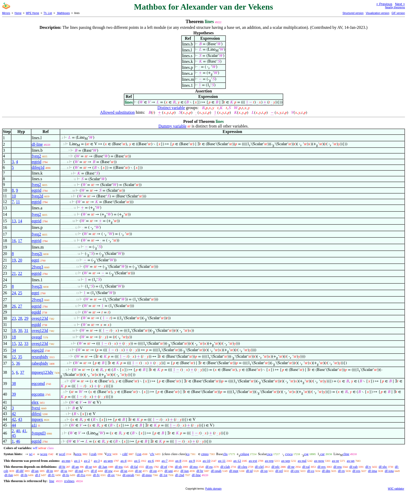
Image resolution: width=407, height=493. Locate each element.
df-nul (79, 471)
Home (18, 13)
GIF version (398, 13)
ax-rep (269, 461)
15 (14, 343)
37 (22, 372)
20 (20, 260)
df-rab (353, 467)
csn (139, 454)
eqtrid (36, 161)
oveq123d (40, 318)
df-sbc (383, 467)
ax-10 (207, 461)
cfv (152, 454)
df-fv (96, 475)
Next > (400, 4)
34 (14, 350)
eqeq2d (38, 350)
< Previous (384, 4)
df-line (37, 144)
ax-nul (302, 461)
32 (20, 343)
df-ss (63, 471)
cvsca (289, 454)
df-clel (259, 467)
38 (14, 383)
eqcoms (38, 394)
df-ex (149, 467)
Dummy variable (172, 126)
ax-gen (108, 461)
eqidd (36, 312)
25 (20, 293)
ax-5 (137, 461)
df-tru (119, 467)
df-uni (169, 471)
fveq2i (37, 253)
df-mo (193, 467)
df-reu (338, 467)
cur (322, 454)
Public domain (213, 488)
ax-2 (87, 461)
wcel (62, 454)
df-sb (178, 467)
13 (14, 221)
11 (18, 201)
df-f (37, 475)
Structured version (352, 13)
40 (18, 431)
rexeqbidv (40, 357)
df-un (34, 471)
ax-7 (164, 461)
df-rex (321, 467)
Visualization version (377, 13)
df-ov (111, 475)
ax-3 (97, 461)
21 (14, 273)
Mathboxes (63, 13)
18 (14, 330)
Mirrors (6, 13)
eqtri (35, 260)
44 (14, 425)
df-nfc (276, 467)
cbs (225, 454)
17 (20, 240)
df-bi (62, 467)
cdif (124, 454)
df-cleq (242, 467)
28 (20, 318)
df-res (356, 471)
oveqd (37, 337)
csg (306, 454)
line (51, 481)
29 (26, 318)
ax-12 (237, 461)
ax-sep (285, 461)
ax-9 (192, 461)
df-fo (65, 475)
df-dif (20, 471)
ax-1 (77, 461)
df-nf (163, 467)
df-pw (109, 471)
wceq (43, 454)
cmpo (205, 454)
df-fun (8, 475)
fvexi (36, 408)
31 (26, 330)
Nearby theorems (395, 7)
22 (20, 273)
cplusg (244, 454)
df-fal (134, 467)
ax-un (351, 461)
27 (20, 306)
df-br (199, 471)
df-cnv (294, 471)
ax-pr (335, 461)
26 (14, 306)
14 (20, 221)
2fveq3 (37, 267)
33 (26, 343)
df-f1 (51, 475)
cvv (109, 454)
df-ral (306, 467)
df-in (49, 471)
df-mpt (233, 471)
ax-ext (253, 461)
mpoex (37, 419)
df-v (368, 467)
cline (346, 454)
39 (14, 394)
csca (269, 454)
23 (14, 318)
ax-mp (66, 461)
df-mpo (147, 475)
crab (93, 454)
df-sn (123, 471)
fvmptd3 (39, 433)
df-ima (372, 471)
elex (35, 402)
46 (18, 441)
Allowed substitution (117, 112)
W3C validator (396, 488)
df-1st (163, 475)
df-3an (102, 467)
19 (14, 260)
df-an (75, 467)
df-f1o (81, 475)
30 (20, 330)
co (187, 454)
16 (14, 240)
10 (14, 196)
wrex (78, 454)
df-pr (138, 471)
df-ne (290, 467)
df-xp (264, 471)
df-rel (279, 471)
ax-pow (319, 461)
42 (14, 413)
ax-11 (222, 461)
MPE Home (32, 13)
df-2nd (179, 475)
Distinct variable (171, 107)
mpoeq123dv (42, 372)
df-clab (225, 467)
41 (24, 431)
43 (20, 419)
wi (30, 454)
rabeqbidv (40, 363)
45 (14, 435)
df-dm (326, 471)
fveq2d (37, 196)
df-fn (24, 475)
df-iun (184, 471)
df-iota (389, 471)
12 (14, 357)
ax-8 (178, 461)
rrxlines (69, 481)
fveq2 (36, 156)
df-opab (216, 471)
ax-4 (123, 461)
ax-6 (151, 461)
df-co (310, 471)
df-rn (341, 471)
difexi (36, 413)
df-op (153, 471)
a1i (34, 425)
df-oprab (128, 475)
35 (20, 357)
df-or (88, 467)
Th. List (48, 13)
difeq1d (38, 167)
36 (18, 363)
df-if (94, 471)
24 (14, 293)
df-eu (209, 467)
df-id (249, 471)
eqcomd (38, 383)
